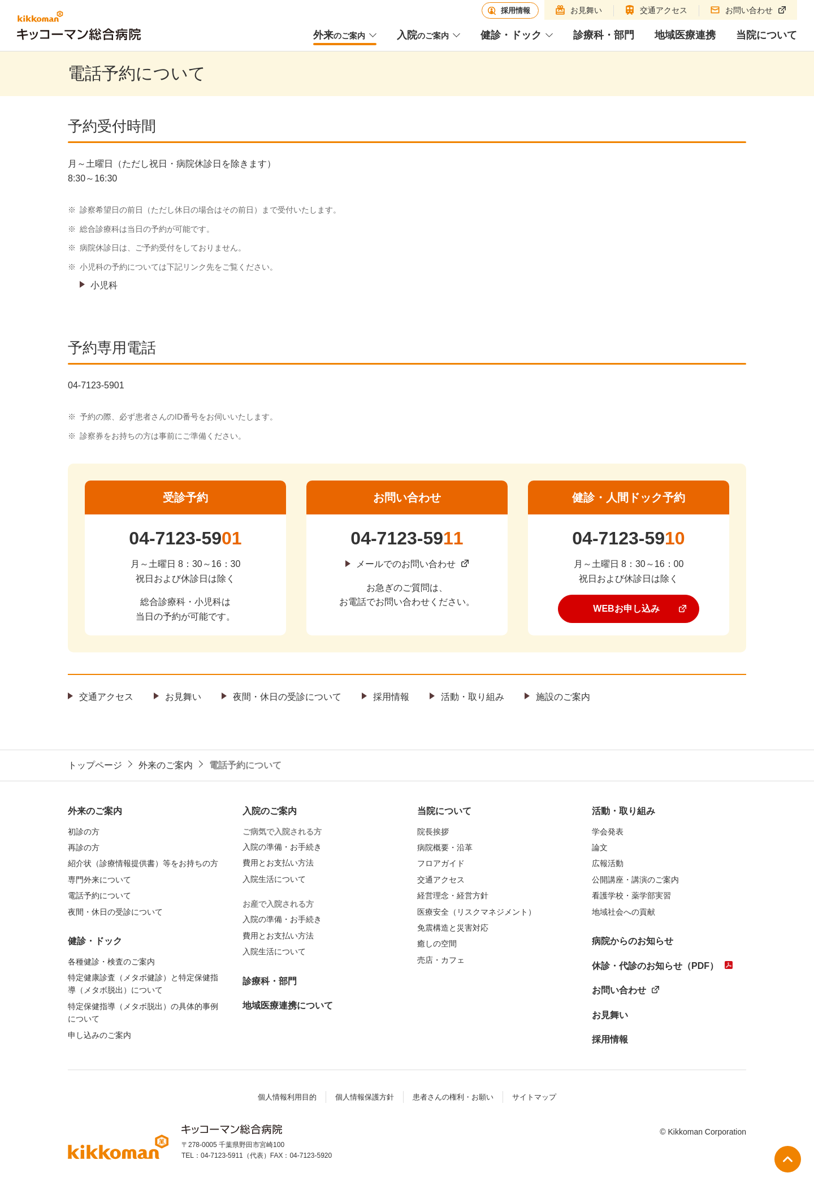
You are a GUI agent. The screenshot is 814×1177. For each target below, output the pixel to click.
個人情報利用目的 (287, 1097)
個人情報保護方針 (364, 1097)
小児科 (104, 285)
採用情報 (391, 697)
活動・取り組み (472, 697)
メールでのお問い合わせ (406, 564)
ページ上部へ (787, 1159)
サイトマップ (534, 1097)
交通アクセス (106, 697)
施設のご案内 (563, 697)
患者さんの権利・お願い (453, 1097)
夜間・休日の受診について (287, 697)
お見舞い (183, 697)
